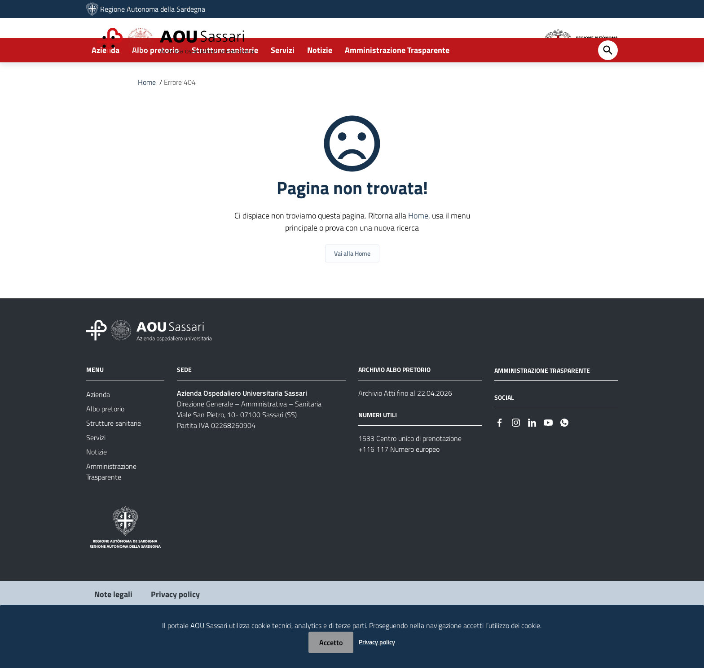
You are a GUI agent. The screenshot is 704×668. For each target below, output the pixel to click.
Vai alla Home (352, 287)
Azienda (105, 84)
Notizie (319, 84)
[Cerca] (608, 84)
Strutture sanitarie (225, 84)
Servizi (283, 84)
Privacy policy (377, 641)
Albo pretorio (155, 84)
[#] (499, 456)
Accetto (331, 642)
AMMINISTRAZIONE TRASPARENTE (542, 404)
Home (147, 115)
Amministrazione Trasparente (397, 84)
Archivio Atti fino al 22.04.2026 (405, 426)
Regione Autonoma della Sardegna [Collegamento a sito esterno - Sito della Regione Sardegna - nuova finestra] (152, 9)
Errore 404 (180, 115)
